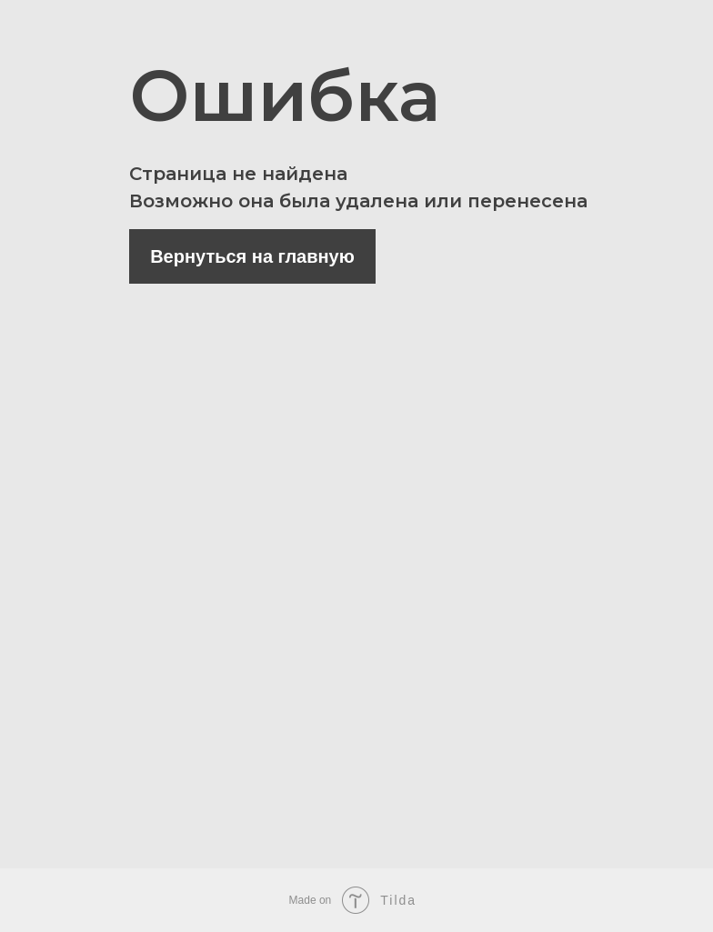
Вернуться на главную (252, 256)
